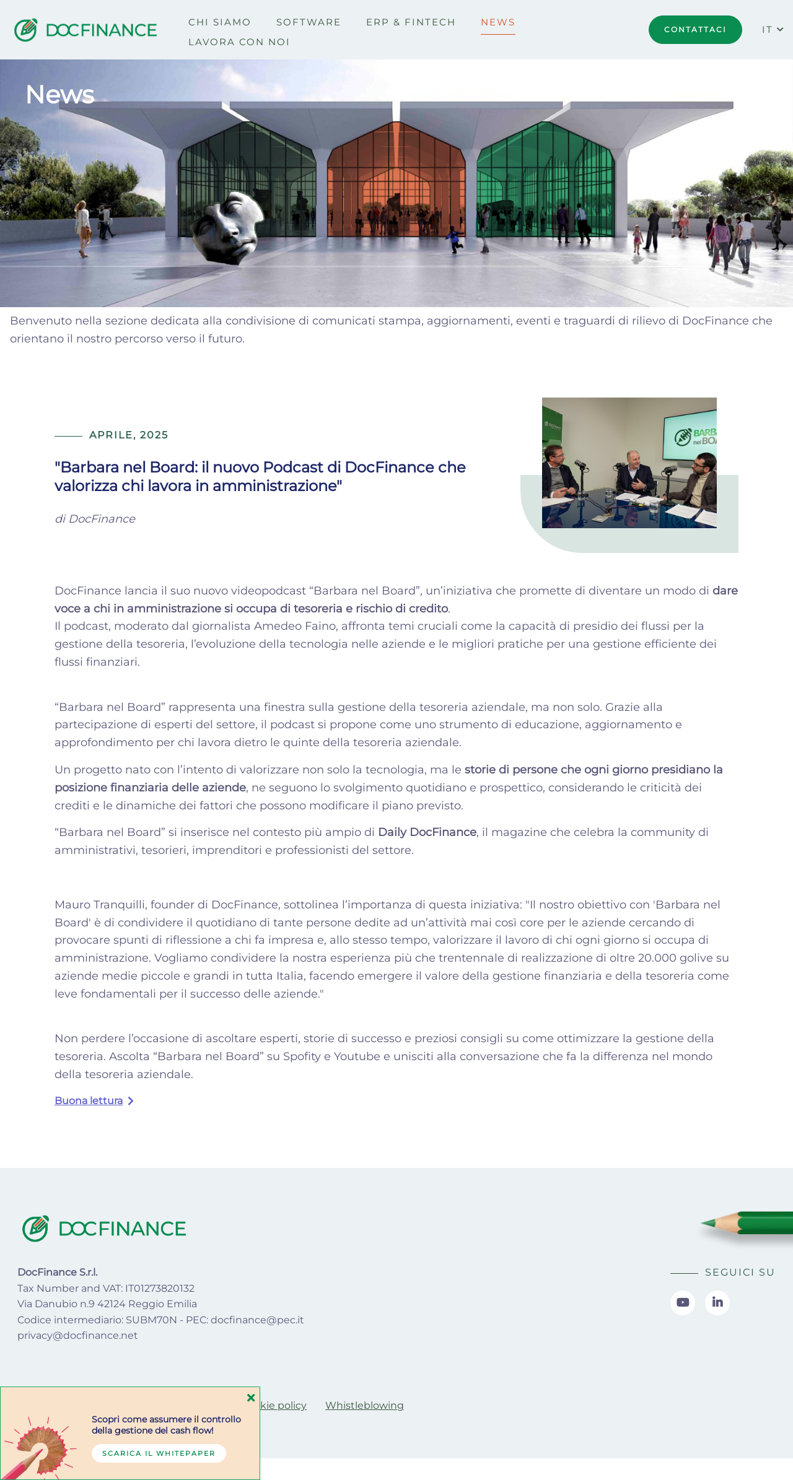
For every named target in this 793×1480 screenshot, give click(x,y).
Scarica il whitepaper (159, 1453)
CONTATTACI (695, 29)
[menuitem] (220, 22)
